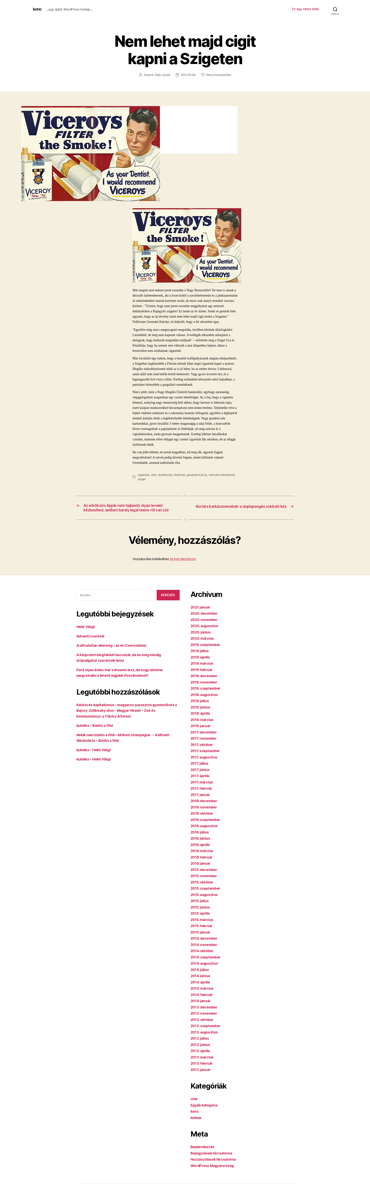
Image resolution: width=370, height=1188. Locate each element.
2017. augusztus (205, 763)
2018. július (201, 707)
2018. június (202, 713)
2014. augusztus (206, 970)
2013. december (205, 1013)
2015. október (203, 888)
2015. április (202, 920)
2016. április (202, 851)
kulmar (197, 1124)
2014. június (202, 982)
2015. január (202, 938)
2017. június (201, 776)
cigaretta (144, 474)
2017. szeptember (207, 757)
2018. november (205, 688)
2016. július (201, 838)
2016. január (202, 870)
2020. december (205, 620)
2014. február (203, 1001)
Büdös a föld (105, 732)
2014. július (201, 976)
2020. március (203, 645)
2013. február (203, 1070)
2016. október (203, 820)
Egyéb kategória (205, 1111)
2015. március (203, 926)
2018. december (205, 682)
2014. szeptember (207, 963)
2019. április (202, 663)
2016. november (205, 813)
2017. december (205, 738)
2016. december (205, 807)
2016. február (203, 863)
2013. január (202, 1076)
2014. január (202, 1007)
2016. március (203, 857)
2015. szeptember (207, 895)
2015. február (203, 932)
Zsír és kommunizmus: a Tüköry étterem (112, 722)
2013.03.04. (188, 75)
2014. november (205, 951)
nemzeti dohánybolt (222, 474)
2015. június (201, 913)
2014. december (205, 945)
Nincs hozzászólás (219, 75)
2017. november (205, 745)
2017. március (203, 788)
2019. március (203, 670)
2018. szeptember (207, 695)
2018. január (202, 732)
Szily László (162, 75)
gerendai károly (197, 474)
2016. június (201, 845)
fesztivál (179, 474)
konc (37, 9)
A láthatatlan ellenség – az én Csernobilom (114, 652)
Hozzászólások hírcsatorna (215, 1166)
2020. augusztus (206, 632)
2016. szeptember (207, 826)
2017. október (203, 751)
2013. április (202, 1057)
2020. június (202, 638)
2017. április (201, 782)
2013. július (201, 1045)
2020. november (205, 626)
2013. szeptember (207, 1032)
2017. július (201, 770)
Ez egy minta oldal (305, 9)
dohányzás (165, 474)
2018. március (203, 726)
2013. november (205, 1020)
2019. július (201, 657)
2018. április (202, 720)
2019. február (203, 676)
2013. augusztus (205, 1038)
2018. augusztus (206, 701)
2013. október (203, 1026)
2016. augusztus (205, 832)
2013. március (203, 1063)
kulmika (83, 732)
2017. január (201, 801)
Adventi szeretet (91, 642)
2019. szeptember (207, 651)
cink (154, 474)
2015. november (205, 882)
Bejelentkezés (204, 1153)
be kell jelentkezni (183, 566)
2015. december (205, 876)
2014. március (203, 995)
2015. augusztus (205, 901)
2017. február (202, 795)
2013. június (201, 1051)
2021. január (202, 613)
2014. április (202, 988)
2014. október (203, 957)
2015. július (201, 907)
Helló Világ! (86, 633)
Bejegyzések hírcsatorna (213, 1159)
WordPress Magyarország (214, 1172)
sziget (142, 479)
